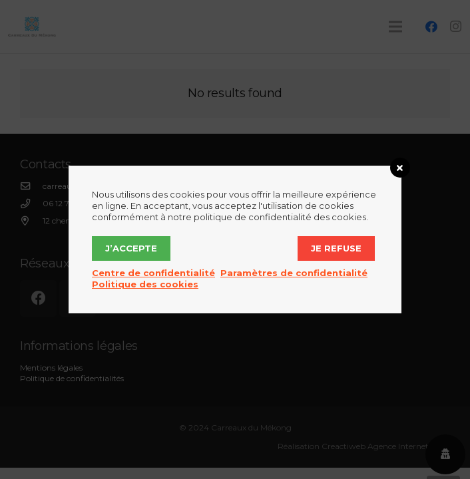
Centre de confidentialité (153, 272)
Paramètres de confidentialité (293, 272)
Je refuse (336, 248)
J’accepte (131, 248)
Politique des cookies (145, 284)
